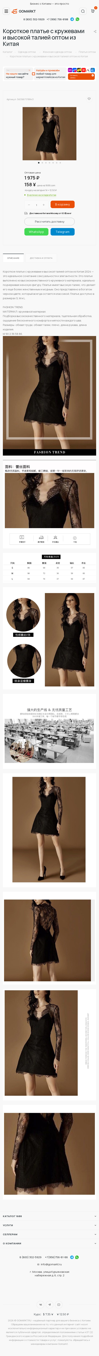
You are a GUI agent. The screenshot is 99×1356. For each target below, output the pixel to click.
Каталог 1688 (12, 1216)
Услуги (8, 1225)
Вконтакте (40, 1305)
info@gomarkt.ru (51, 1264)
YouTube (59, 1305)
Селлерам (10, 1234)
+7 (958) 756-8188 (57, 19)
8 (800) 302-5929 (33, 19)
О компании (12, 1243)
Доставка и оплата (41, 258)
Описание (13, 258)
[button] (39, 163)
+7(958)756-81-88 (56, 1257)
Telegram (72, 19)
